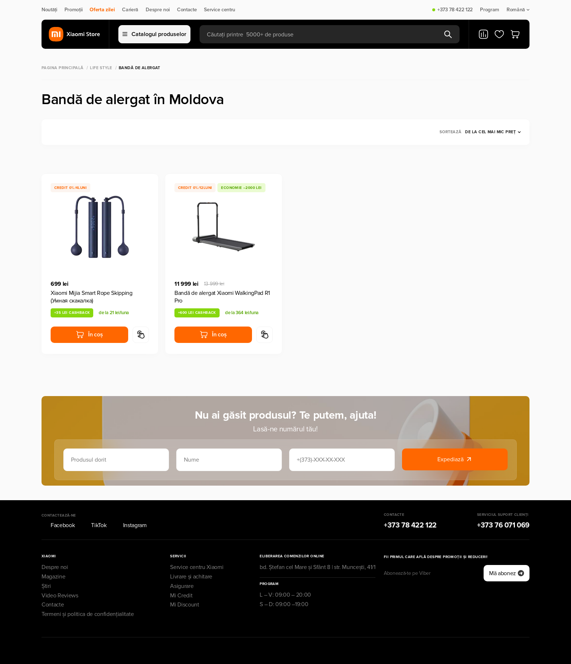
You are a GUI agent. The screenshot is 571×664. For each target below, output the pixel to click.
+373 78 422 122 (455, 9)
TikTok (94, 525)
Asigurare (181, 586)
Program (489, 9)
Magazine (53, 576)
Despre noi (158, 9)
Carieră (130, 9)
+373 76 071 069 (503, 525)
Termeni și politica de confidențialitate (88, 614)
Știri (46, 586)
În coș (89, 334)
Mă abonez (506, 573)
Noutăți (49, 9)
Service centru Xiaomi (196, 567)
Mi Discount (184, 604)
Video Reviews (60, 595)
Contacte (187, 9)
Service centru (219, 9)
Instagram (130, 525)
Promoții (73, 9)
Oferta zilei (102, 9)
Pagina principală (62, 68)
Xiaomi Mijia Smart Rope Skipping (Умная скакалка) (92, 296)
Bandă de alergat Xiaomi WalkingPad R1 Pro (222, 296)
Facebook (58, 525)
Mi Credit (181, 595)
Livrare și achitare (191, 576)
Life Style (101, 68)
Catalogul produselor (154, 34)
